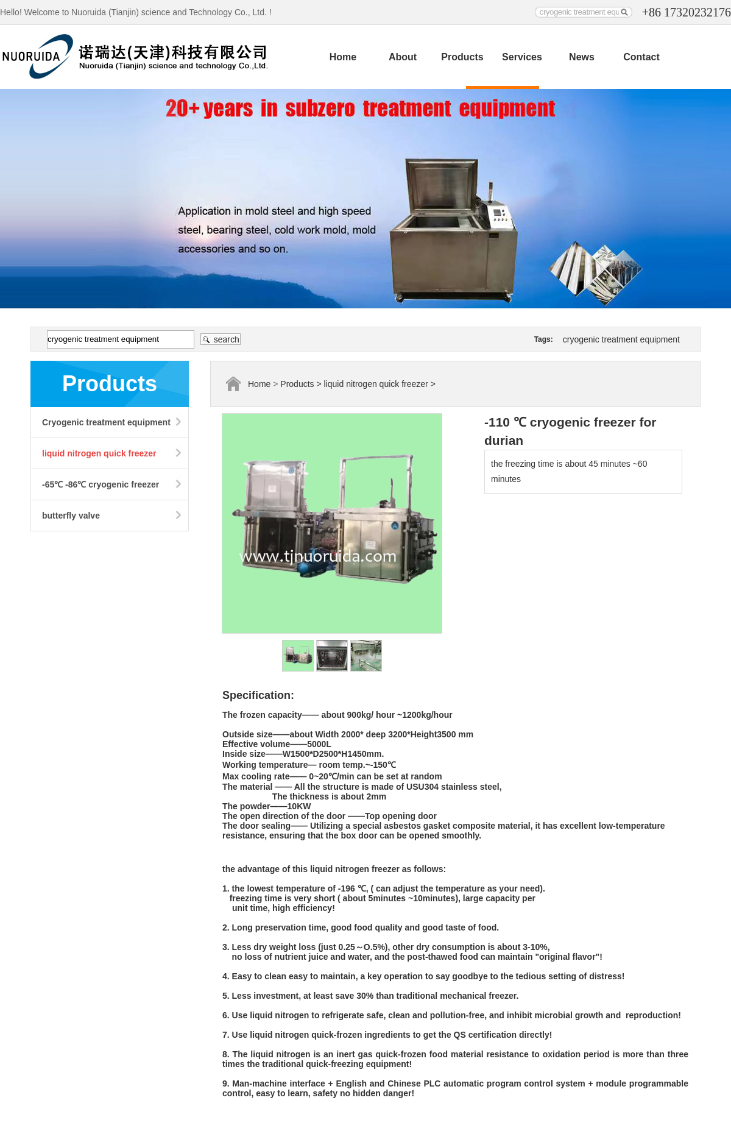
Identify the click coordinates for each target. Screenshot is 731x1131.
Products (462, 57)
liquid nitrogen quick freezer (99, 453)
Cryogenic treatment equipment (106, 422)
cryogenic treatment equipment (621, 339)
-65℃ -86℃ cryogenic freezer (100, 484)
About (403, 57)
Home (343, 57)
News (582, 57)
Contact (641, 57)
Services (522, 57)
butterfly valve (71, 515)
